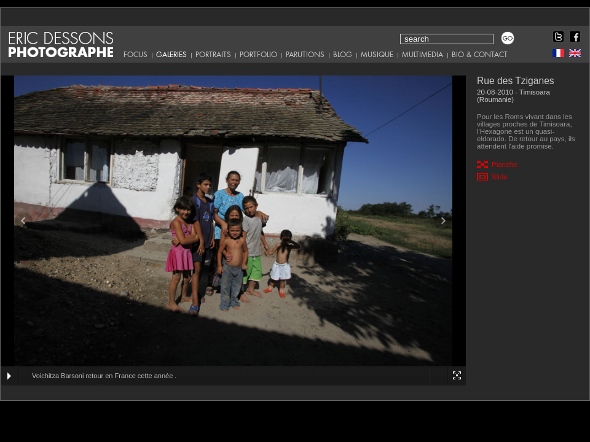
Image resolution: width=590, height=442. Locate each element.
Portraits (213, 54)
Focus (136, 54)
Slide (500, 176)
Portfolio (258, 54)
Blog (342, 54)
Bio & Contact (480, 54)
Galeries (171, 54)
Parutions (305, 54)
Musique (377, 54)
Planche (504, 164)
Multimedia (422, 54)
